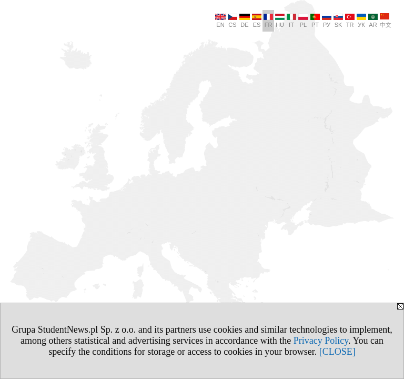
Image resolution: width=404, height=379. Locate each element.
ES (256, 21)
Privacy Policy (321, 340)
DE (244, 21)
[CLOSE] (337, 351)
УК (361, 21)
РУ (326, 21)
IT (291, 21)
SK (338, 21)
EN (220, 21)
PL (303, 21)
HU (280, 21)
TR (350, 21)
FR (268, 21)
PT (315, 21)
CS (232, 21)
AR (373, 21)
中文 (385, 20)
